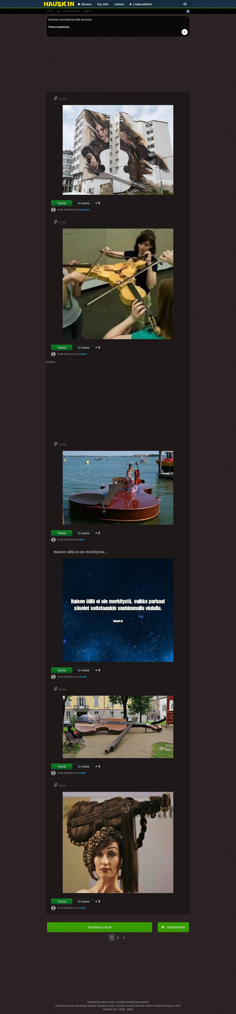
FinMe (82, 773)
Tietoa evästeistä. (59, 26)
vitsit (49, 11)
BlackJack (84, 209)
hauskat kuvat (72, 11)
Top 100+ (103, 4)
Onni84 (82, 677)
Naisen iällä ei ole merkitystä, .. (81, 552)
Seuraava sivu (99, 927)
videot (88, 11)
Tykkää (61, 203)
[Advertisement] (118, 66)
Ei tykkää (83, 203)
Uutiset (119, 4)
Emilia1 (83, 354)
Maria (82, 539)
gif (58, 11)
